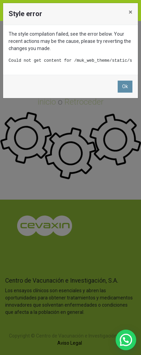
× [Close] (130, 12)
